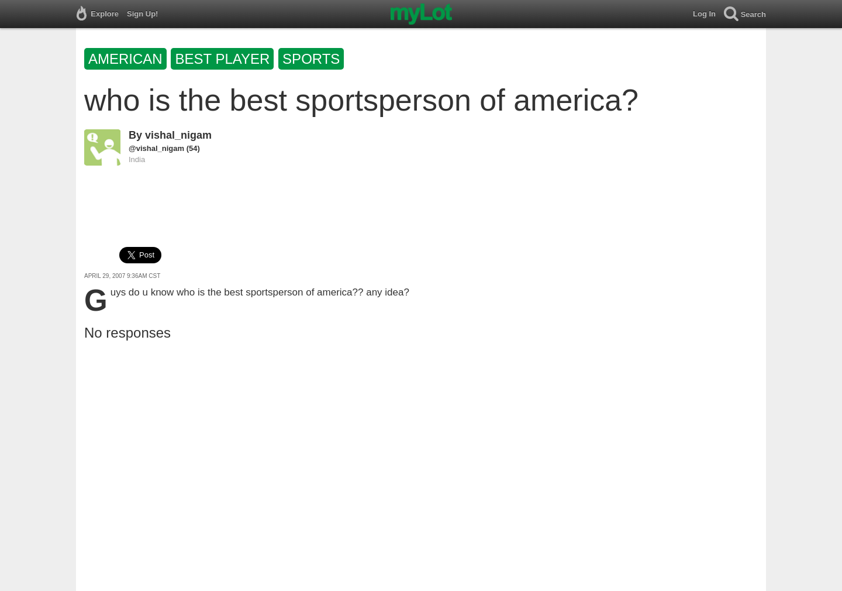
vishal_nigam (178, 135)
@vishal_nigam (156, 148)
